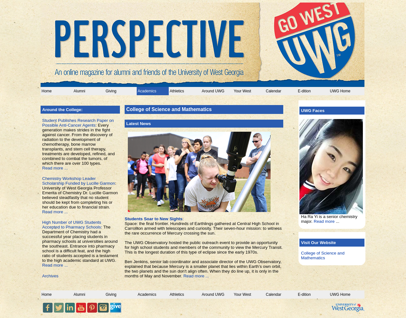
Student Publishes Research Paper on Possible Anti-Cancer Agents (78, 123)
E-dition (304, 91)
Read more (324, 221)
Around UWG (213, 91)
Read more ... (55, 168)
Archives (50, 276)
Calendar (273, 91)
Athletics (177, 91)
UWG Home (340, 91)
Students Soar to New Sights (153, 218)
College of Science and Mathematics (322, 255)
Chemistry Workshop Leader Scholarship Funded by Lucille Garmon (78, 181)
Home (47, 91)
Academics (147, 91)
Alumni (79, 91)
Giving (111, 91)
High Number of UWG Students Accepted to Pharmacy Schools (71, 224)
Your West (242, 91)
